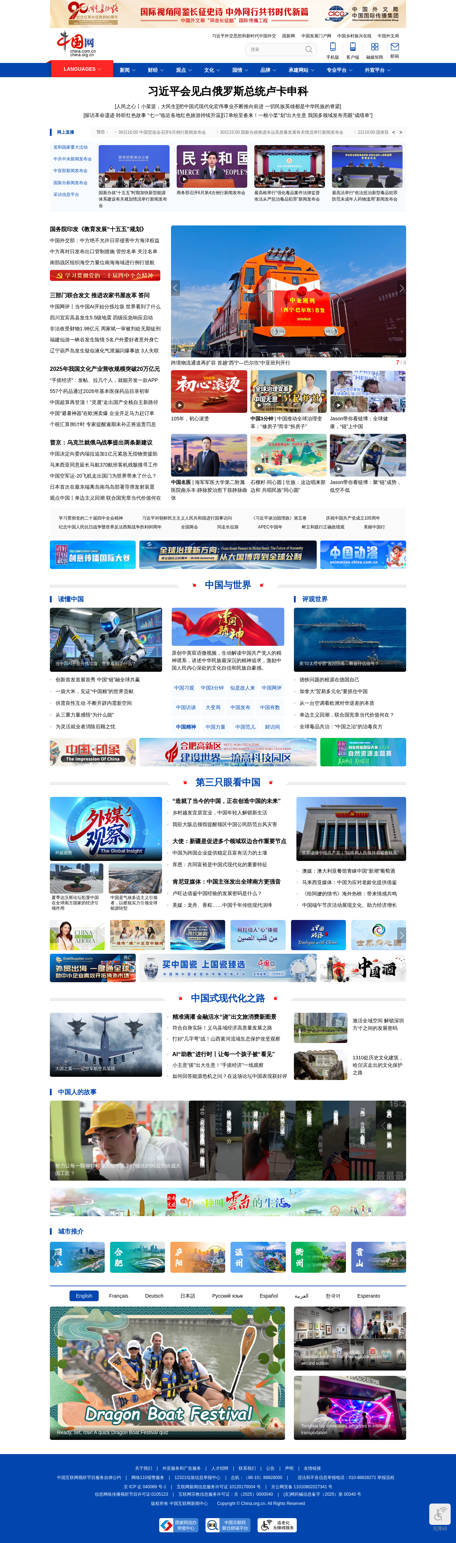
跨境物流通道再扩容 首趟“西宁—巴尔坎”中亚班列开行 (230, 363)
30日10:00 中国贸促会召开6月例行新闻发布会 (162, 132)
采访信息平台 (66, 194)
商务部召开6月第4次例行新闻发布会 (211, 192)
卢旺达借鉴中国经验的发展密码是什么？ (217, 893)
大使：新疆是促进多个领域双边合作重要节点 (229, 841)
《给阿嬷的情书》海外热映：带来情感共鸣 (349, 893)
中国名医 (181, 482)
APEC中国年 (270, 527)
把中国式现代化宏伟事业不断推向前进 (221, 106)
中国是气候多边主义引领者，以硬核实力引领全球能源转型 (133, 903)
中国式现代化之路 (228, 998)
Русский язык (227, 1296)
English (84, 1296)
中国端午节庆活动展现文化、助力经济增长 (349, 905)
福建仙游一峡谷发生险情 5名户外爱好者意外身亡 (104, 339)
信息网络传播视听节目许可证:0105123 (131, 1494)
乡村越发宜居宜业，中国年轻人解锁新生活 (219, 812)
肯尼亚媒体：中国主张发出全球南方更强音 (226, 882)
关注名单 (147, 251)
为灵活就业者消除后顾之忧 (85, 726)
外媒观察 (63, 852)
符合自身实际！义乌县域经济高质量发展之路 (222, 1028)
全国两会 (189, 527)
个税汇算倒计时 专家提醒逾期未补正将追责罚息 (103, 424)
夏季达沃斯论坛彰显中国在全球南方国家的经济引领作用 (75, 903)
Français (118, 1296)
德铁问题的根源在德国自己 (329, 679)
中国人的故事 (77, 1092)
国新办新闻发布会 (70, 182)
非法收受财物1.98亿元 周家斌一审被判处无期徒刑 (105, 328)
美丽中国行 (374, 527)
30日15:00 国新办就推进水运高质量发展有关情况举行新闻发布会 (282, 132)
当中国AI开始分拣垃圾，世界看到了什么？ (95, 663)
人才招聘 (219, 1468)
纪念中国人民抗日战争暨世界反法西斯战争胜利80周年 (110, 527)
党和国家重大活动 (70, 147)
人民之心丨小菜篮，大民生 (146, 106)
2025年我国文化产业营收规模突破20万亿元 (105, 369)
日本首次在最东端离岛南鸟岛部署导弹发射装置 (102, 487)
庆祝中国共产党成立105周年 (353, 518)
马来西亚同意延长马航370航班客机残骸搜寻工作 (104, 465)
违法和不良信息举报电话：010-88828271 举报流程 (346, 1477)
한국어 (333, 1296)
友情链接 (312, 1468)
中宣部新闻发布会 (70, 170)
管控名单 (126, 251)
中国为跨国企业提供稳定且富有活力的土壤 (219, 853)
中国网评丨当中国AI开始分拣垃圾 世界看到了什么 (105, 306)
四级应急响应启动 (133, 317)
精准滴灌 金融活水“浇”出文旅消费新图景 (224, 1017)
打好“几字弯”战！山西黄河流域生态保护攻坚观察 (226, 1039)
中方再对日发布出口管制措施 (82, 251)
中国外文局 (388, 35)
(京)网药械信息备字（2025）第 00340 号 (323, 1494)
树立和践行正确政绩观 (323, 527)
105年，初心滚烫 (190, 418)
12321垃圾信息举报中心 (198, 1477)
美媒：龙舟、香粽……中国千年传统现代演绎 (222, 905)
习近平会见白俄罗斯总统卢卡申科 (228, 91)
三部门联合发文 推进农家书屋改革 (93, 295)
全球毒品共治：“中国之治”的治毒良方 (341, 726)
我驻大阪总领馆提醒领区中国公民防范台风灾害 (224, 824)
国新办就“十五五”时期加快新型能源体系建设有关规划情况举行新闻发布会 (133, 199)
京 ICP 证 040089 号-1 (145, 1486)
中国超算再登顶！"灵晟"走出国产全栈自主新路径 (104, 402)
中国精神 (186, 727)
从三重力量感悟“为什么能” (85, 715)
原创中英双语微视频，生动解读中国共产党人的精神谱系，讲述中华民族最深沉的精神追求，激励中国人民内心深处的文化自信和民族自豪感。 (226, 660)
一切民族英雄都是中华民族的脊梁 (302, 106)
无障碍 (440, 1517)
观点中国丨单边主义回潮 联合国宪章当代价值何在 (105, 498)
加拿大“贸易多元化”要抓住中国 (334, 691)
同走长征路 (228, 527)
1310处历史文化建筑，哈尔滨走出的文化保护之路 (378, 1065)
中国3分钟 (261, 418)
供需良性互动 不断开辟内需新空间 (94, 703)
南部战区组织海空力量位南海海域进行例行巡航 (102, 262)
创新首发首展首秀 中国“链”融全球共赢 (98, 679)
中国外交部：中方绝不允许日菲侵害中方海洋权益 (105, 240)
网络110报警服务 (147, 1477)
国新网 (288, 35)
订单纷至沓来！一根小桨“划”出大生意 (264, 115)
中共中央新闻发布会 (72, 158)
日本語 (187, 1296)
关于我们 (143, 1468)
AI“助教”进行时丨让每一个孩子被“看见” (223, 1054)
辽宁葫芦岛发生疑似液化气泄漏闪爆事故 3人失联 (104, 350)
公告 (270, 1468)
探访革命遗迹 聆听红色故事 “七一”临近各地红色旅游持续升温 (153, 115)
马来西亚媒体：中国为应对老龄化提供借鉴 (349, 882)
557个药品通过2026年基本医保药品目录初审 (99, 391)
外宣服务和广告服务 (181, 1468)
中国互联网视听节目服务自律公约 (89, 1477)
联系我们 (247, 1468)
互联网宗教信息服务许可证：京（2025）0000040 (225, 1494)
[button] (401, 288)
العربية (302, 1296)
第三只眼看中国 (228, 782)
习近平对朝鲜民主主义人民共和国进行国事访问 (187, 518)
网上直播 (65, 132)
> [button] (400, 132)
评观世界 (315, 599)
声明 (289, 1468)
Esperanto (368, 1296)
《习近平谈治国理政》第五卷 (279, 518)
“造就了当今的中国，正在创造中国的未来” (226, 801)
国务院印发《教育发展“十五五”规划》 (98, 229)
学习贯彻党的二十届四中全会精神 (91, 518)
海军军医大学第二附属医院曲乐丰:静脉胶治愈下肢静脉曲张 (209, 490)
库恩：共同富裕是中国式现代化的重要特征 (219, 864)
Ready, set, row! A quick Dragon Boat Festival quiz (113, 1432)
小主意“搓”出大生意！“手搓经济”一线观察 (218, 1065)
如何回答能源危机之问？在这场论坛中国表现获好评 (229, 1076)
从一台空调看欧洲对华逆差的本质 (337, 703)
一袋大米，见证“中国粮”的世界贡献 (95, 691)
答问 (144, 295)
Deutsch (154, 1296)
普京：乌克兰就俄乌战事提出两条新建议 (101, 443)
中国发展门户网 (316, 35)
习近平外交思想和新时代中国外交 (244, 35)
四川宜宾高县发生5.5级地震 (81, 317)
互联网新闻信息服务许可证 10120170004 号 (219, 1486)
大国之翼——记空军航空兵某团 (85, 1068)
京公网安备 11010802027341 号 (301, 1486)
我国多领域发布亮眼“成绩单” (339, 115)
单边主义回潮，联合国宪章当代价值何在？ (347, 715)
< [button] (393, 132)
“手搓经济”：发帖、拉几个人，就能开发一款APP (104, 380)
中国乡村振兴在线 (354, 35)
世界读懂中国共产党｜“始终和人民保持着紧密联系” (350, 852)
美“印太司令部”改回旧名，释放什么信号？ (339, 663)
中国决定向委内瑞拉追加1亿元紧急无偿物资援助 (103, 454)
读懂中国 (71, 599)
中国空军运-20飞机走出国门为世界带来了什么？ (103, 476)
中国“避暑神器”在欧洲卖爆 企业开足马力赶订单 (102, 413)
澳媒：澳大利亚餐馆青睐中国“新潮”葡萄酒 (348, 871)
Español (269, 1296)
